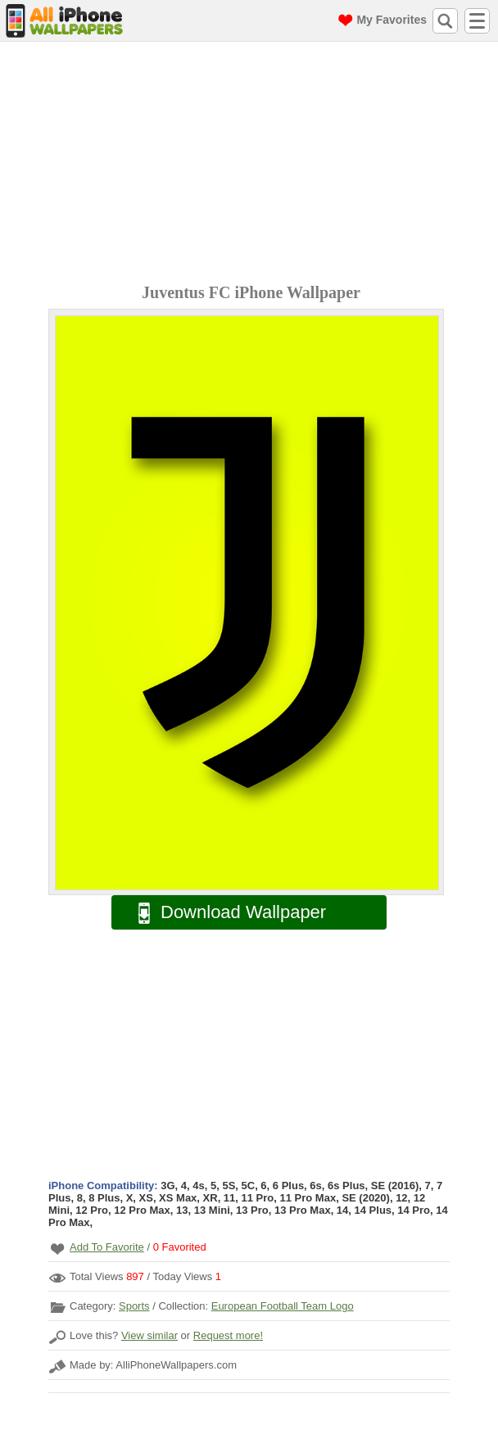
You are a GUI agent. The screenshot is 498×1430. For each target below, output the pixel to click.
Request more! (228, 1335)
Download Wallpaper (223, 913)
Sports (134, 1306)
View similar (149, 1335)
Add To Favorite (107, 1247)
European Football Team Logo (282, 1306)
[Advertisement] (253, 164)
